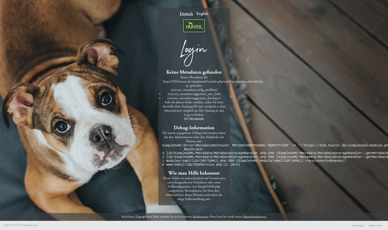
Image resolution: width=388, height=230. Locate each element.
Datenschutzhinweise (254, 216)
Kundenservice (200, 216)
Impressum (358, 225)
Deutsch (186, 11)
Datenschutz (375, 225)
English (202, 11)
